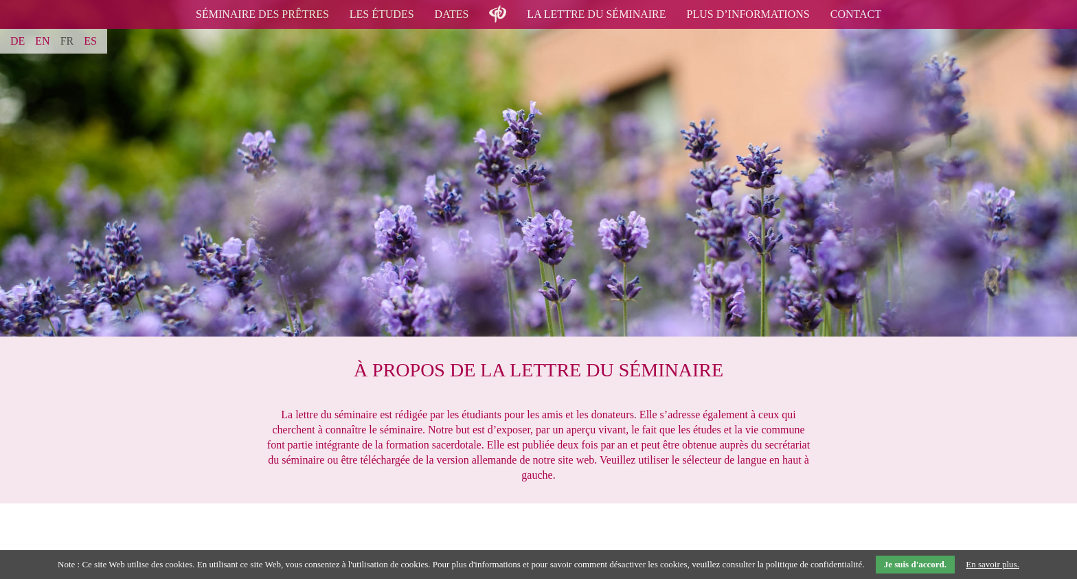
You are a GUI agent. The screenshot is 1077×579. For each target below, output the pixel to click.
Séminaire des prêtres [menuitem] (262, 14)
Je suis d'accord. (915, 564)
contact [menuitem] (855, 14)
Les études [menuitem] (382, 14)
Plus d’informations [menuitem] (748, 14)
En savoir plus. (992, 564)
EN (42, 41)
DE (17, 41)
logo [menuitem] (498, 5)
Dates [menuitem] (452, 14)
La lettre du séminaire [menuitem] (596, 14)
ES (90, 41)
